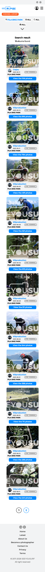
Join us (32, 8)
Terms (22, 553)
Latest (23, 535)
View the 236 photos (22, 460)
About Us (22, 539)
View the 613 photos (22, 269)
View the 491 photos (22, 193)
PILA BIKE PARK (15, 20)
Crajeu (16, 70)
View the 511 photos (22, 307)
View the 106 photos (22, 78)
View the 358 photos (22, 383)
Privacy (22, 550)
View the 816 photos (22, 117)
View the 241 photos (22, 498)
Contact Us (22, 546)
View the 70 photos (22, 422)
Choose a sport (10, 14)
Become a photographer (22, 542)
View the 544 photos (22, 345)
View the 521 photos (22, 231)
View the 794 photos (22, 155)
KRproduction (19, 108)
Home (22, 531)
